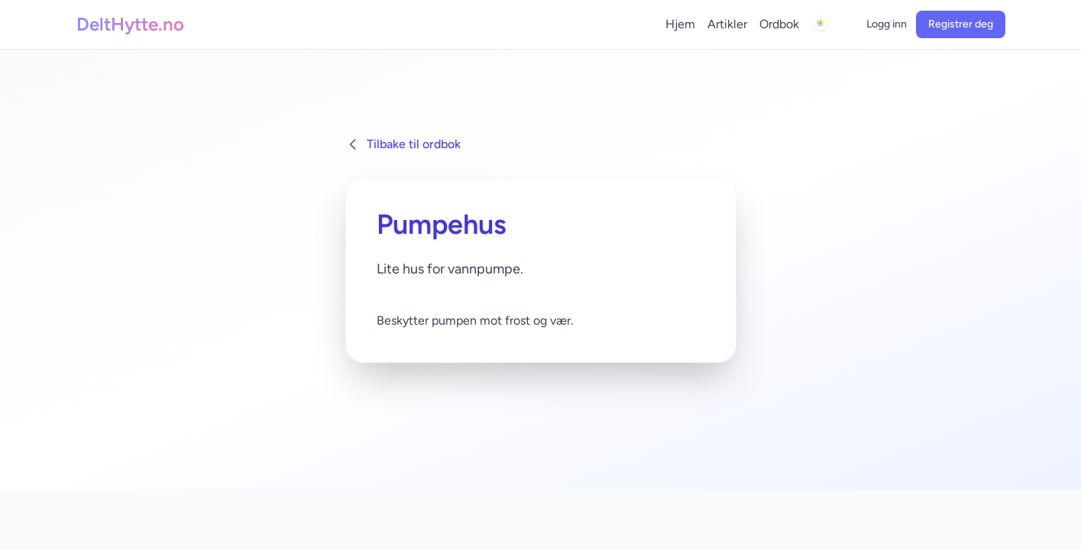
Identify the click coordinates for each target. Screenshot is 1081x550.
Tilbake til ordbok (403, 144)
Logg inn (886, 24)
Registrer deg (960, 24)
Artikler (727, 24)
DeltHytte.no (130, 24)
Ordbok (779, 24)
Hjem (680, 24)
